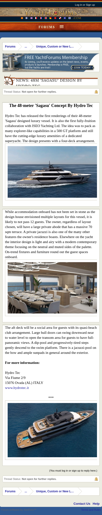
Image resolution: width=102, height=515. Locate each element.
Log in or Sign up (85, 4)
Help (96, 503)
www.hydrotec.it (17, 388)
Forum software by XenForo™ (18, 509)
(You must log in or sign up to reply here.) (73, 470)
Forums (46, 27)
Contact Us (82, 503)
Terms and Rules (91, 509)
